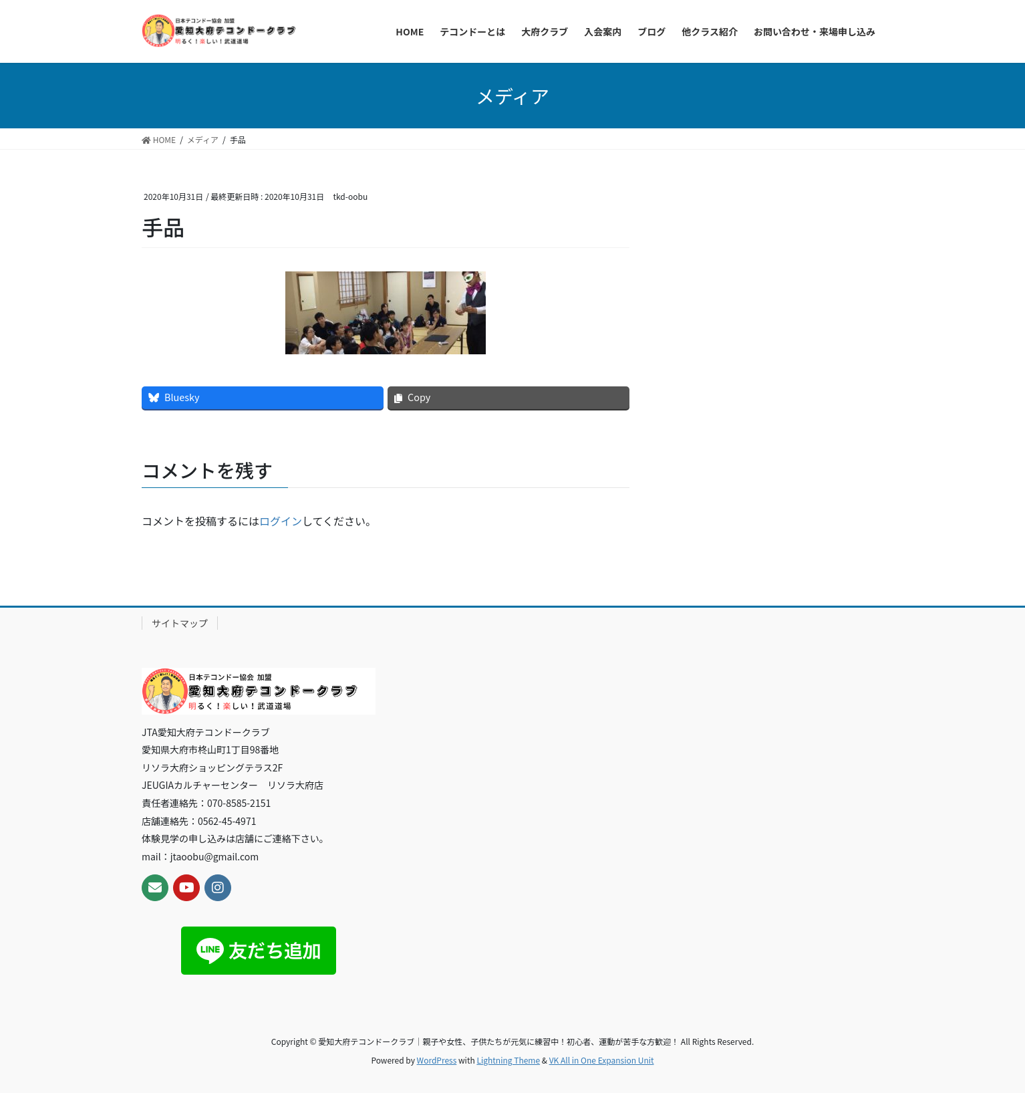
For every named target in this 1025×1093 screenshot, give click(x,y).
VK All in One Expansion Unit (601, 1060)
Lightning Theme (508, 1060)
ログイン (280, 521)
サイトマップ (180, 623)
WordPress (437, 1060)
